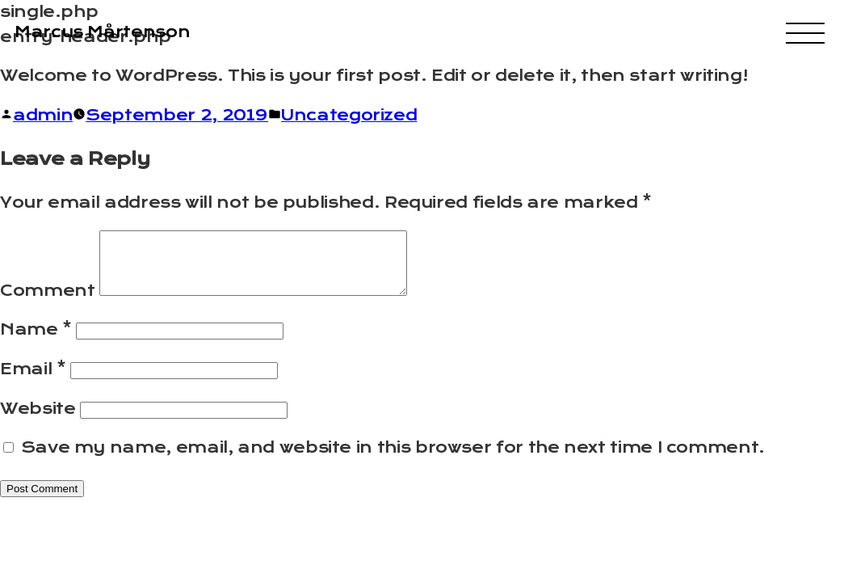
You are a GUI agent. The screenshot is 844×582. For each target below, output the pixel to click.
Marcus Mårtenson (102, 32)
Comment (47, 302)
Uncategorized (349, 115)
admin (43, 115)
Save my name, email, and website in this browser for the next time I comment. (393, 459)
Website (37, 420)
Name (36, 341)
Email (32, 381)
